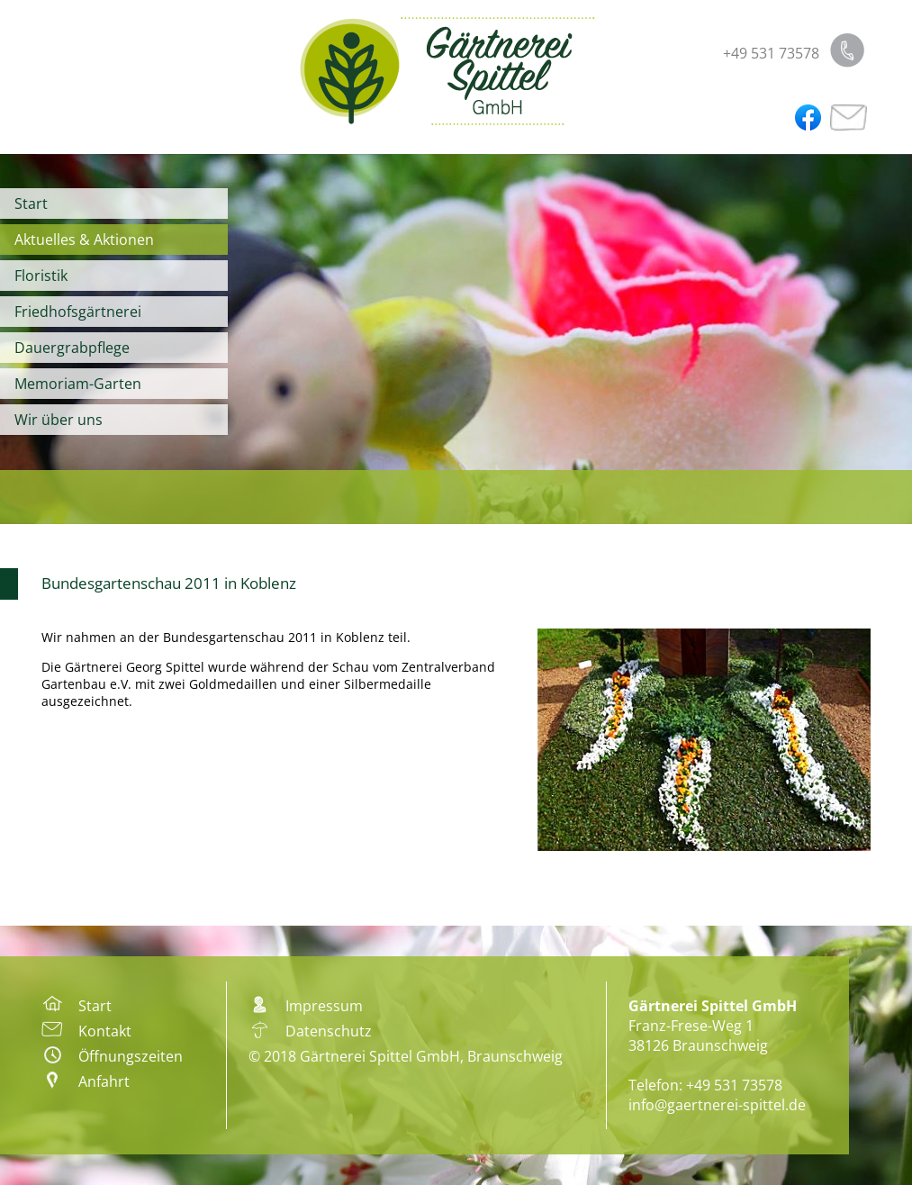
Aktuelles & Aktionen (84, 239)
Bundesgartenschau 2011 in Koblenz (168, 583)
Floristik (41, 275)
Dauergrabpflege (72, 347)
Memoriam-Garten (77, 383)
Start (31, 203)
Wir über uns (58, 420)
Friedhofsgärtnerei (77, 311)
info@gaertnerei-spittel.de (717, 1105)
